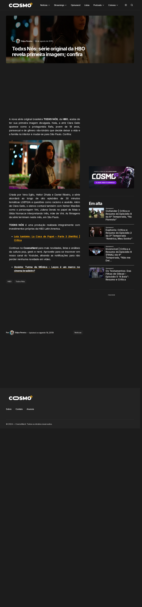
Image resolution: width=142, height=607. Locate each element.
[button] (125, 5)
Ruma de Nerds (87, 63)
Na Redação (100, 52)
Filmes (76, 47)
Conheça (89, 37)
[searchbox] (63, 29)
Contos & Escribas (30, 42)
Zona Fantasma (110, 68)
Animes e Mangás (43, 37)
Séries (79, 68)
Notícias (49, 58)
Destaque (114, 42)
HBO (10, 281)
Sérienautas (67, 68)
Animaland (27, 37)
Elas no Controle (29, 47)
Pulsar (49, 63)
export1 (43, 47)
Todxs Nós (20, 281)
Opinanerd (105, 58)
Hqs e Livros (111, 47)
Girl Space (97, 47)
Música (87, 52)
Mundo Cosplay (73, 52)
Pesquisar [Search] (114, 29)
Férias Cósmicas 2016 (60, 47)
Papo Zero (26, 63)
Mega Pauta (36, 52)
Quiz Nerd (60, 63)
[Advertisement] (39, 91)
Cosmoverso (80, 42)
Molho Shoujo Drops (54, 52)
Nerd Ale (113, 52)
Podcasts (39, 63)
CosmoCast (66, 42)
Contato (19, 409)
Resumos (73, 63)
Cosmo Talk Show (49, 42)
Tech (88, 68)
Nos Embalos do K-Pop (32, 58)
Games (86, 47)
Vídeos (97, 68)
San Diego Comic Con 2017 (34, 68)
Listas (24, 52)
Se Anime (54, 68)
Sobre (9, 409)
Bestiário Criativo (62, 37)
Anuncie (30, 409)
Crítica (93, 42)
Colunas (77, 37)
